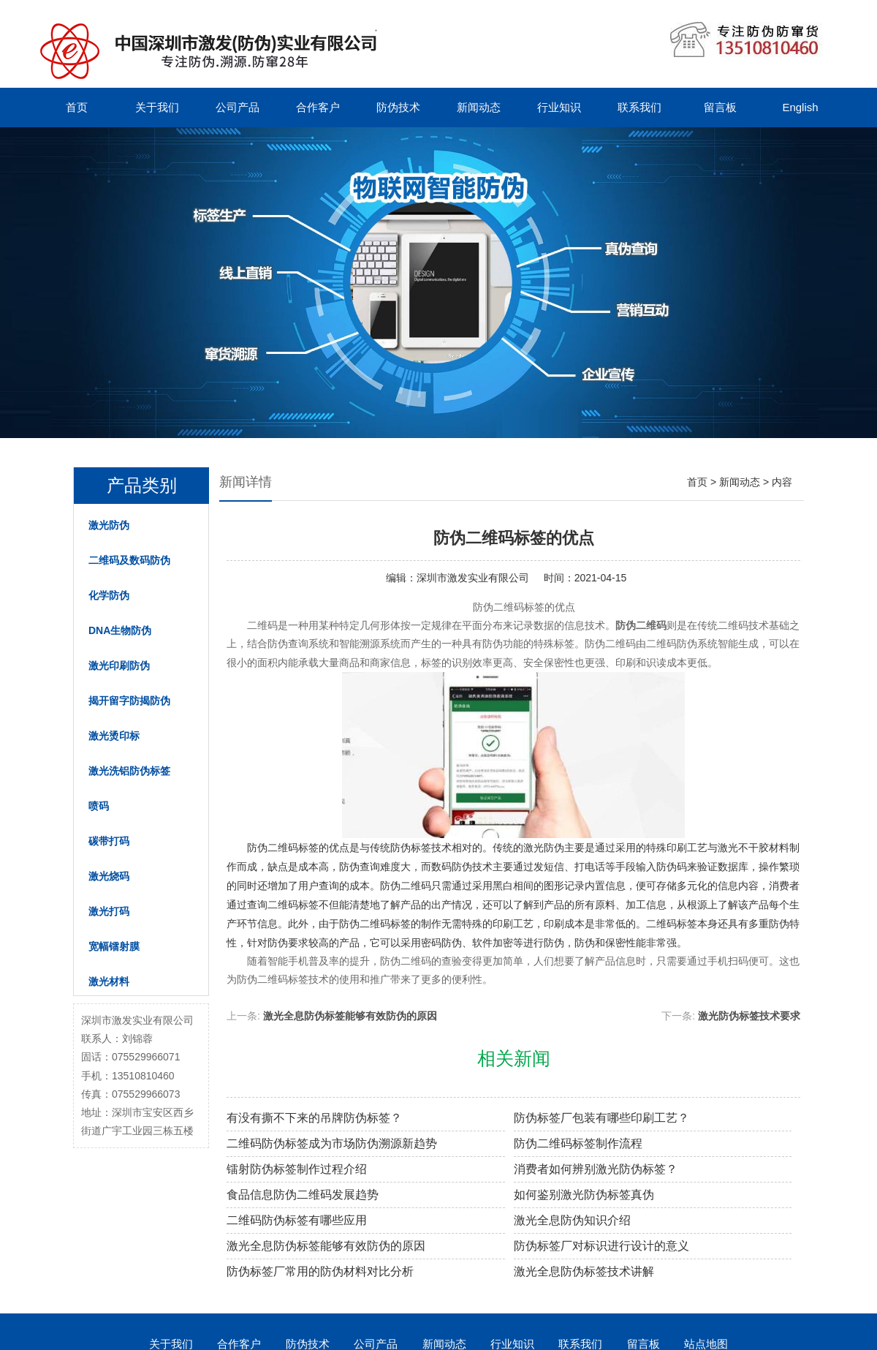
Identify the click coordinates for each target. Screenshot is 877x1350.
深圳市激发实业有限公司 (473, 578)
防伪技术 (398, 107)
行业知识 (559, 107)
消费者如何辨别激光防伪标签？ (595, 1169)
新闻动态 (479, 107)
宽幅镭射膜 (114, 946)
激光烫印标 (114, 736)
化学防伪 (108, 595)
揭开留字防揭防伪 (129, 700)
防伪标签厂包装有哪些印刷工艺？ (601, 1118)
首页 (77, 107)
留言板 (720, 107)
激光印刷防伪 (119, 665)
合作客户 (318, 107)
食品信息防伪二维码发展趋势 (303, 1194)
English (800, 107)
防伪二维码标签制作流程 (578, 1143)
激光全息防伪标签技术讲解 (584, 1271)
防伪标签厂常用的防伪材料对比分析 (320, 1271)
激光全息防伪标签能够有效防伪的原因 (350, 1016)
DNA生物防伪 (119, 630)
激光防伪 (108, 525)
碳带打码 (108, 841)
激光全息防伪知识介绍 (572, 1220)
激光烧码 (108, 876)
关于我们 (157, 107)
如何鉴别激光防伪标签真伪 (584, 1194)
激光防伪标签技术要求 (749, 1016)
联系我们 (639, 107)
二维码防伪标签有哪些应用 (297, 1220)
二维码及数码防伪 (129, 560)
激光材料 (108, 981)
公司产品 (237, 107)
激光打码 (108, 911)
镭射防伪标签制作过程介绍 (297, 1169)
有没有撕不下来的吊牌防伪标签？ (314, 1118)
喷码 (98, 806)
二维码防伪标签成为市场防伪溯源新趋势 (332, 1143)
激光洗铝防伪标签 (129, 771)
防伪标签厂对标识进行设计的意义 (601, 1246)
